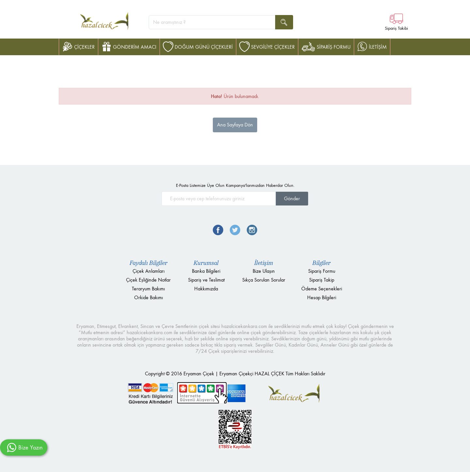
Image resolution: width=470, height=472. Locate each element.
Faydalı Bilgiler (148, 263)
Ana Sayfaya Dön (235, 125)
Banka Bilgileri (206, 271)
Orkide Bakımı (148, 297)
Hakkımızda (206, 288)
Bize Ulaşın (264, 271)
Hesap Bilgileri (321, 297)
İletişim (263, 263)
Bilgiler (321, 263)
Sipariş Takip (321, 280)
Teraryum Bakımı (148, 288)
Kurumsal (206, 263)
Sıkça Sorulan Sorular (263, 280)
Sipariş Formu (321, 271)
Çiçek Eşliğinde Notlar (148, 280)
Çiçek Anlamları (148, 271)
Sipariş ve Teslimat (206, 280)
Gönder (292, 198)
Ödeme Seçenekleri (321, 288)
